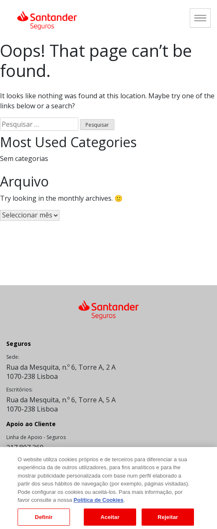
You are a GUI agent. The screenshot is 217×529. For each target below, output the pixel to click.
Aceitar (110, 519)
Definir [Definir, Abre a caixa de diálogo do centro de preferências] (43, 519)
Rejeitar (168, 519)
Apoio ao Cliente (31, 424)
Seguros (18, 344)
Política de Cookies (99, 502)
